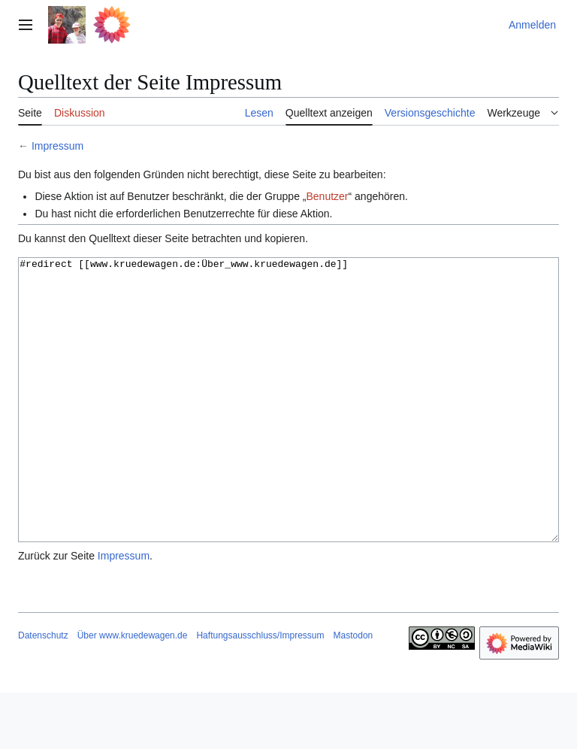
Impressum (57, 146)
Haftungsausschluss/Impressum (260, 692)
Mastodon (353, 692)
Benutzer (327, 196)
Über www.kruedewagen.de (132, 692)
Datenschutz (43, 692)
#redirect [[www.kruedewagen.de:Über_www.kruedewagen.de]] (288, 428)
